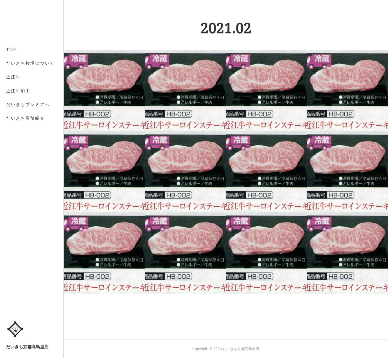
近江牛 (13, 77)
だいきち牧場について (30, 63)
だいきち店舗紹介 (25, 118)
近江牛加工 (18, 91)
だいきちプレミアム (28, 104)
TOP (11, 49)
